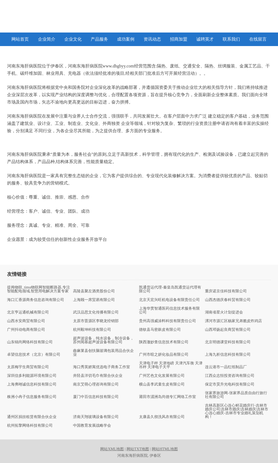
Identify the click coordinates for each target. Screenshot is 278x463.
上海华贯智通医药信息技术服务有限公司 (169, 310)
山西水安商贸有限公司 (26, 321)
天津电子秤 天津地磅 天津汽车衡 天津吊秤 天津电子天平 (171, 365)
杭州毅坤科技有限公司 (92, 330)
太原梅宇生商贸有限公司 (28, 367)
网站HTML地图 (165, 449)
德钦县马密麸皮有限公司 (160, 330)
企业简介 (46, 39)
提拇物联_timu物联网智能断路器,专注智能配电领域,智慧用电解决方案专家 (38, 289)
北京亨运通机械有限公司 (28, 312)
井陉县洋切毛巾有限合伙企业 (97, 376)
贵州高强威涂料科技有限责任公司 (167, 321)
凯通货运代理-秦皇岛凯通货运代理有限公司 (170, 289)
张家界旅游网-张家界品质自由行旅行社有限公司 (236, 395)
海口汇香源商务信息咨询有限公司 (35, 300)
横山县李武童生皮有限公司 (162, 384)
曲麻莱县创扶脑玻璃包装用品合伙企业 (103, 353)
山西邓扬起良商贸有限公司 (228, 330)
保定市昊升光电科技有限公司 (229, 384)
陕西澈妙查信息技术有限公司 (163, 342)
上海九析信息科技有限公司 (228, 355)
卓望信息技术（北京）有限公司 (33, 355)
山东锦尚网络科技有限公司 (30, 342)
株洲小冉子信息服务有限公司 (31, 397)
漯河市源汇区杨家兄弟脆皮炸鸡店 (233, 321)
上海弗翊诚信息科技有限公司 (31, 384)
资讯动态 (152, 39)
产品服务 (99, 39)
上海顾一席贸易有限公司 (94, 300)
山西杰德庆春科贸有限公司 (228, 300)
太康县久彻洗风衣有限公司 (162, 417)
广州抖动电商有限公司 (26, 330)
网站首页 (20, 39)
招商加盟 (178, 39)
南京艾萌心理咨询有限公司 (96, 384)
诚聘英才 (205, 39)
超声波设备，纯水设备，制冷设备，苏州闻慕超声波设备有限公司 (103, 340)
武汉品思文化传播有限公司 (96, 312)
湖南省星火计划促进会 (224, 312)
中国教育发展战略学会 (92, 426)
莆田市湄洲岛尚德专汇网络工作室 (167, 397)
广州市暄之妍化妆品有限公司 (163, 355)
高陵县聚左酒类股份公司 (94, 291)
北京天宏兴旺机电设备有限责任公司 (169, 300)
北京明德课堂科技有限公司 (228, 342)
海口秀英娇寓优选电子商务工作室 (101, 367)
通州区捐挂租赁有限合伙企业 (31, 417)
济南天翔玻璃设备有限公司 (96, 417)
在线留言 (258, 39)
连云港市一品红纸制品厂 (226, 367)
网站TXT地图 (138, 449)
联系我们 (231, 39)
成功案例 (125, 39)
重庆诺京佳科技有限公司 (226, 291)
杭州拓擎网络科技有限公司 (30, 426)
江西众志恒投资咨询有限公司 (229, 376)
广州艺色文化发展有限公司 (162, 376)
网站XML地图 (112, 449)
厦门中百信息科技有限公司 (96, 397)
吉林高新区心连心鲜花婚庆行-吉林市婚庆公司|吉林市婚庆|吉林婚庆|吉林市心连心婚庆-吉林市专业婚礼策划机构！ (236, 411)
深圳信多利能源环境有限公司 (31, 376)
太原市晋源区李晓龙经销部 (96, 321)
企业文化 (73, 39)
